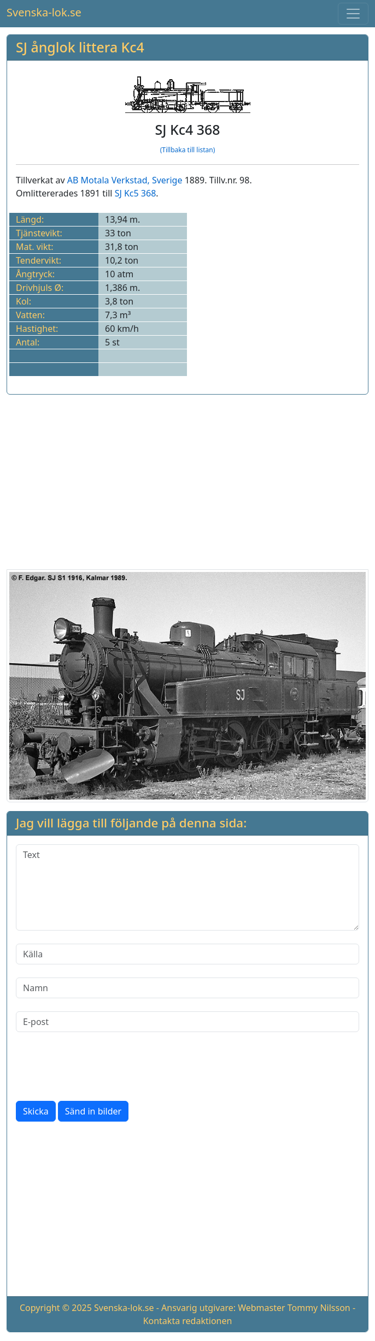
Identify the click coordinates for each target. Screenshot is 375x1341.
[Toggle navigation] (353, 14)
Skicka (36, 1111)
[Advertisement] (187, 479)
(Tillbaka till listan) (187, 149)
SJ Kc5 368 (135, 193)
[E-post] (187, 1021)
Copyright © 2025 (56, 1308)
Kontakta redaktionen (187, 1321)
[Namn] (187, 988)
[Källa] (187, 954)
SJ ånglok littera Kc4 (80, 47)
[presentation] (99, 1066)
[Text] (187, 887)
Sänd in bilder (93, 1111)
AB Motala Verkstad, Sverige (125, 180)
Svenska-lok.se (44, 12)
